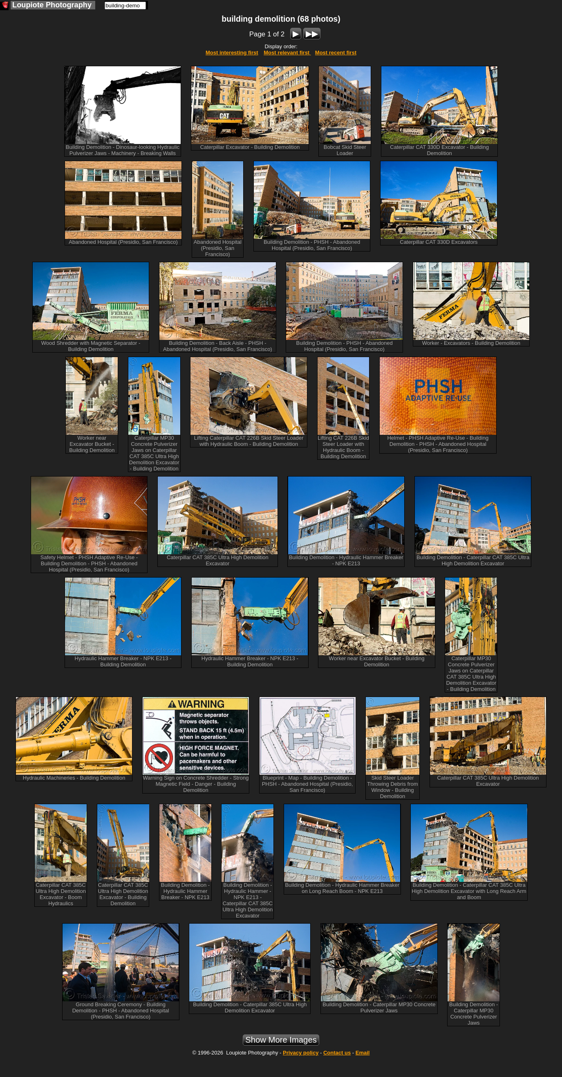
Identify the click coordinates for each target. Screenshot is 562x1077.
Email (363, 1053)
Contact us (337, 1053)
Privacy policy (300, 1053)
